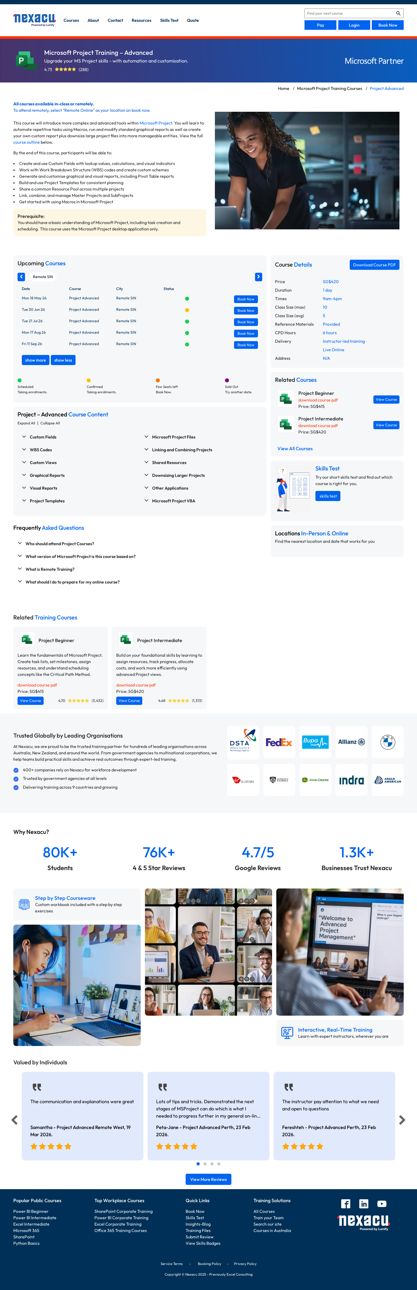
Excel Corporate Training (117, 1224)
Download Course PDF (374, 264)
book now (140, 110)
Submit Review (200, 1236)
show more (35, 360)
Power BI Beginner (31, 1211)
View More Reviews (208, 1179)
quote (193, 20)
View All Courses (295, 448)
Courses (71, 20)
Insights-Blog (198, 1224)
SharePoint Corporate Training (123, 1211)
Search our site (267, 1224)
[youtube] (381, 1204)
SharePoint (24, 1236)
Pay (320, 25)
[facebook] (345, 1204)
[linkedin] (363, 1204)
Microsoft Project (156, 123)
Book (246, 299)
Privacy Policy (245, 1264)
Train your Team (268, 1217)
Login (354, 25)
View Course (386, 399)
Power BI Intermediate (34, 1217)
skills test (169, 20)
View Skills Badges (203, 1243)
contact (115, 20)
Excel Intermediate (31, 1224)
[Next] (403, 1121)
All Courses (264, 1211)
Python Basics (26, 1243)
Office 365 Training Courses (120, 1230)
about (93, 20)
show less (63, 360)
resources (141, 20)
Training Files (198, 1230)
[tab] (198, 1163)
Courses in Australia (272, 1230)
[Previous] (12, 1121)
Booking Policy (209, 1264)
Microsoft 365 (26, 1230)
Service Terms (172, 1264)
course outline (26, 142)
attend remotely (34, 110)
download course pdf (318, 400)
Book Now (387, 25)
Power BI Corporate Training (121, 1217)
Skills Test (195, 1217)
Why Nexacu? (31, 832)
